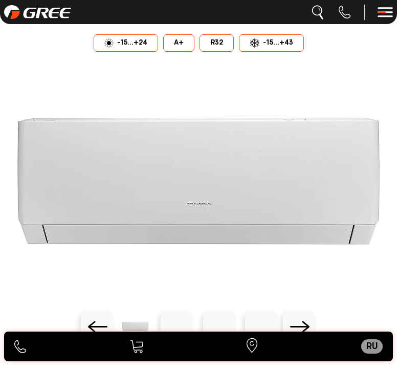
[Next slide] (299, 326)
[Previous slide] (97, 326)
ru (372, 346)
